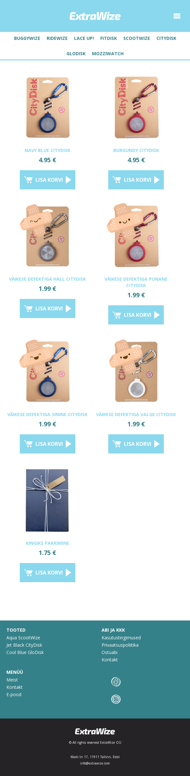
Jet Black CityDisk (24, 645)
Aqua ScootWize (23, 638)
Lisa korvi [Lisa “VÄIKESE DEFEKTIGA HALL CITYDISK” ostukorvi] (49, 308)
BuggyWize (27, 38)
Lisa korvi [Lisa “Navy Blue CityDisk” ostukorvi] (49, 179)
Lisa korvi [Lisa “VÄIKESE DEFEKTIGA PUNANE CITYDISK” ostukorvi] (137, 314)
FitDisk (108, 38)
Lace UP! (84, 38)
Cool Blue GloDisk (25, 652)
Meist (12, 680)
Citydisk (166, 38)
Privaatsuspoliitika (120, 645)
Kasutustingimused (121, 638)
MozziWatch (108, 53)
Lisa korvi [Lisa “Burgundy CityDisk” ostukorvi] (137, 179)
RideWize (57, 38)
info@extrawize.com (95, 763)
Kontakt (110, 660)
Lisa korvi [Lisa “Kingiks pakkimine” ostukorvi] (49, 572)
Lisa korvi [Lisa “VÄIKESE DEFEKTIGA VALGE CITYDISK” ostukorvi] (137, 443)
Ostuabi (110, 652)
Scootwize (136, 38)
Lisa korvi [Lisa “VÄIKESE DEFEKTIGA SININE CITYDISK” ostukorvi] (49, 443)
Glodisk (76, 53)
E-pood (13, 694)
